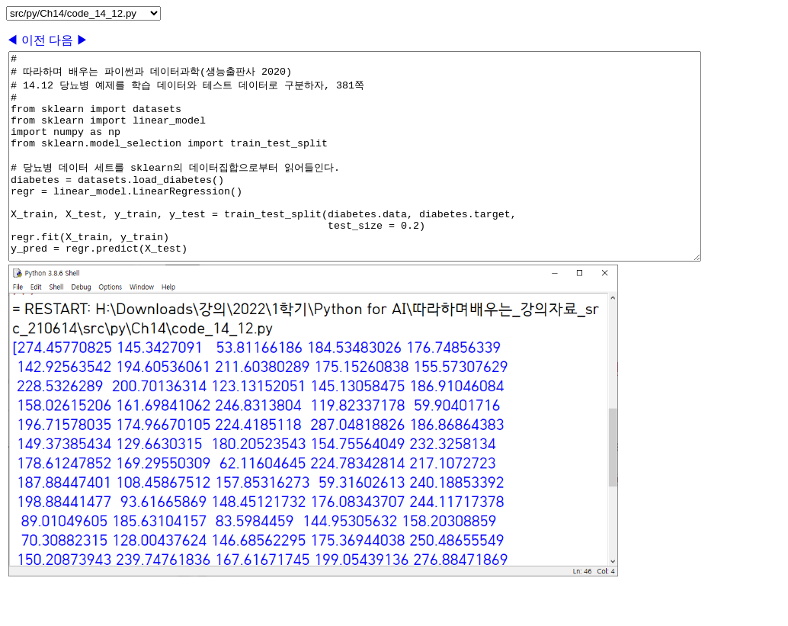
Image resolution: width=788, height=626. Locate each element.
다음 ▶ (68, 40)
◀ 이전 (27, 40)
